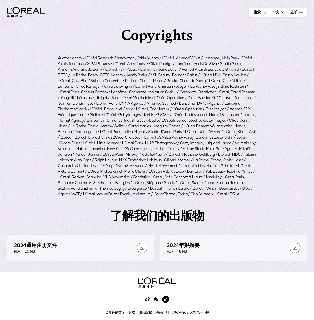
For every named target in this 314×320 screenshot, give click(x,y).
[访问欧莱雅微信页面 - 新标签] (156, 299)
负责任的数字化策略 (120, 312)
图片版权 (145, 312)
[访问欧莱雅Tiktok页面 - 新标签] (165, 299)
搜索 (260, 12)
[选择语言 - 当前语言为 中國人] (278, 12)
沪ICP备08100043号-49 (190, 312)
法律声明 (162, 312)
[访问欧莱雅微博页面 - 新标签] (147, 299)
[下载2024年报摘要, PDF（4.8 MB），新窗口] (233, 248)
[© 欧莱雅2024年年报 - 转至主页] (26, 12)
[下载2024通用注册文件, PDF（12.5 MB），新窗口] (80, 248)
